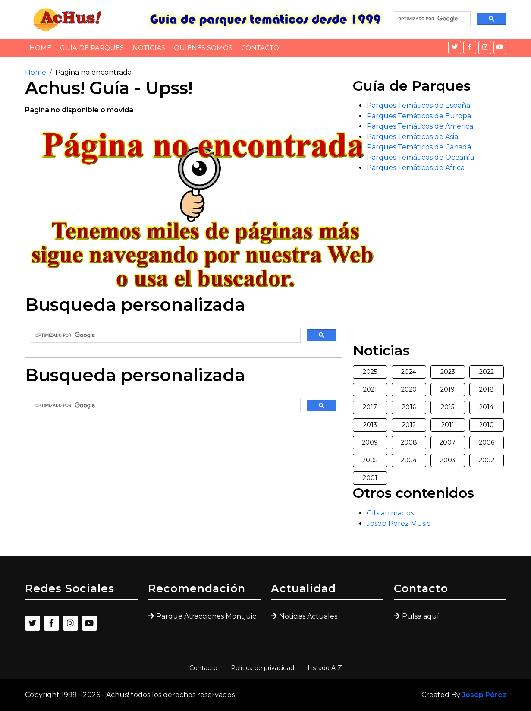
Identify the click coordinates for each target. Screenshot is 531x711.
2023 (447, 372)
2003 (448, 460)
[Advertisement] (183, 495)
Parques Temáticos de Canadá (419, 147)
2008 (409, 442)
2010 (486, 425)
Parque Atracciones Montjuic (206, 616)
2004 (409, 460)
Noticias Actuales (308, 616)
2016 (409, 407)
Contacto (260, 48)
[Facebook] (469, 47)
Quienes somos (203, 48)
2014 (486, 407)
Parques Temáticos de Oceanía (420, 157)
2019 (447, 389)
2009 (370, 442)
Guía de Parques (92, 48)
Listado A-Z (325, 668)
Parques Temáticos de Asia (412, 137)
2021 (370, 389)
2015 (447, 407)
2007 (448, 442)
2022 (486, 372)
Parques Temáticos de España (418, 105)
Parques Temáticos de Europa (419, 116)
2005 (369, 460)
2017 (370, 407)
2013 (370, 425)
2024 (408, 372)
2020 (409, 389)
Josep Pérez (484, 695)
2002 (486, 460)
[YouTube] (499, 47)
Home (40, 48)
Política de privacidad (262, 668)
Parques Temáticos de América (420, 126)
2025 (370, 372)
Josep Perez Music (398, 523)
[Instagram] (484, 47)
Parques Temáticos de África (416, 168)
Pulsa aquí (420, 616)
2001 (370, 478)
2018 (486, 389)
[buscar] (431, 19)
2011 (447, 425)
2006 (486, 442)
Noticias (148, 48)
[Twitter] (454, 47)
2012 (409, 425)
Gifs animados (390, 513)
